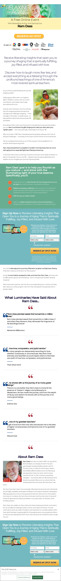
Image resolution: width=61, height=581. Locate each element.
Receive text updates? (42, 245)
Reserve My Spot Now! (44, 250)
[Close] (58, 569)
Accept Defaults (37, 577)
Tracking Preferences (24, 577)
